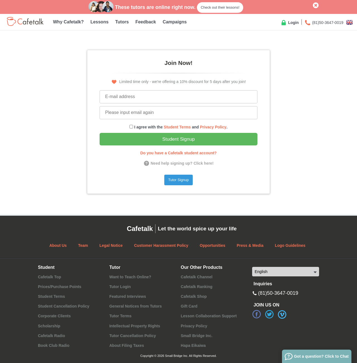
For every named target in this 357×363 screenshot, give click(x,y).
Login (289, 23)
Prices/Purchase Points (59, 286)
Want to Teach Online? (130, 277)
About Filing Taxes (126, 345)
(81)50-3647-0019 (323, 23)
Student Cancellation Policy (63, 306)
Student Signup (178, 139)
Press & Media (250, 245)
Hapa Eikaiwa (193, 345)
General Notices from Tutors (135, 306)
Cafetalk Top (49, 277)
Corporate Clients (54, 316)
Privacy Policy (213, 127)
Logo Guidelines (290, 245)
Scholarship (49, 326)
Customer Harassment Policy (161, 245)
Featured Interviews (127, 296)
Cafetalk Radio (51, 335)
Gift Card (189, 306)
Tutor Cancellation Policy (132, 335)
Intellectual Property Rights (134, 326)
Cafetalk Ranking (197, 286)
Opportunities (212, 245)
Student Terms (177, 127)
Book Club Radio (53, 345)
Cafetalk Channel (197, 277)
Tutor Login (120, 286)
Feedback (145, 22)
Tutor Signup (178, 180)
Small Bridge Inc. (197, 335)
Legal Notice (110, 245)
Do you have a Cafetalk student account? (178, 153)
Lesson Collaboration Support (209, 316)
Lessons (99, 22)
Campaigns (175, 22)
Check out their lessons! (220, 7)
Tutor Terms (120, 316)
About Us (58, 245)
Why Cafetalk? (68, 22)
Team (83, 245)
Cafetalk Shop (194, 296)
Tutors (122, 22)
